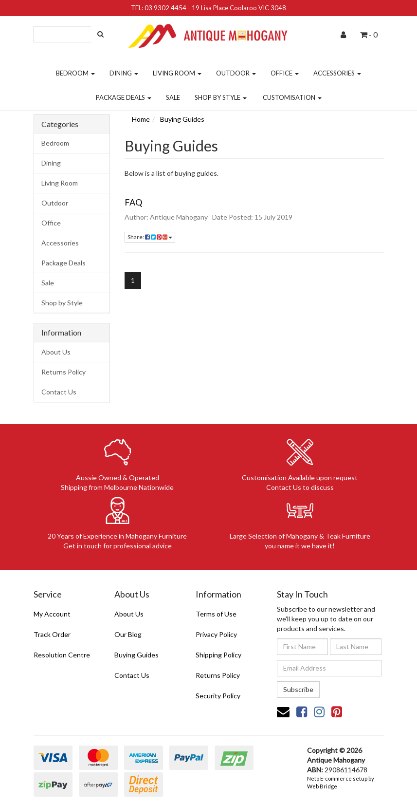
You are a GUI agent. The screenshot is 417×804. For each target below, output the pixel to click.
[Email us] (283, 711)
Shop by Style (221, 97)
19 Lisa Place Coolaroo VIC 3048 (239, 8)
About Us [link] (129, 614)
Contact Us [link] (131, 675)
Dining (123, 73)
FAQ (133, 202)
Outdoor (236, 73)
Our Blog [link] (128, 634)
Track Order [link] (52, 634)
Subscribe (298, 689)
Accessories (337, 73)
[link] (301, 711)
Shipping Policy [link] (218, 655)
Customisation (292, 97)
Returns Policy (63, 372)
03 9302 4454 (165, 8)
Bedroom (75, 73)
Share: (149, 237)
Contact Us (58, 392)
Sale (173, 97)
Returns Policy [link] (218, 675)
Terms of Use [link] (216, 614)
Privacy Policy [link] (216, 634)
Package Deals (123, 97)
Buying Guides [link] (136, 655)
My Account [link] (52, 614)
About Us (56, 352)
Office (285, 73)
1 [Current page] (133, 280)
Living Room (177, 73)
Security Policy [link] (218, 696)
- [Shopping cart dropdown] (369, 34)
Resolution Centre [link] (62, 655)
